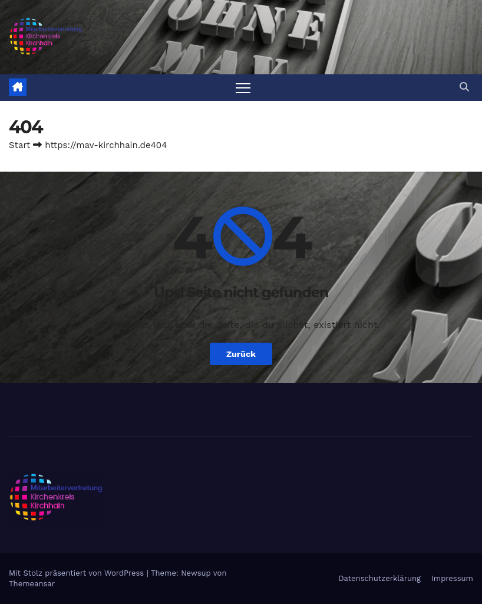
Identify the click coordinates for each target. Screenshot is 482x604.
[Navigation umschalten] (243, 87)
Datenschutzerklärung (379, 578)
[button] (464, 87)
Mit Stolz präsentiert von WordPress (78, 573)
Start (19, 145)
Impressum (452, 578)
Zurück (241, 354)
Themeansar (32, 583)
